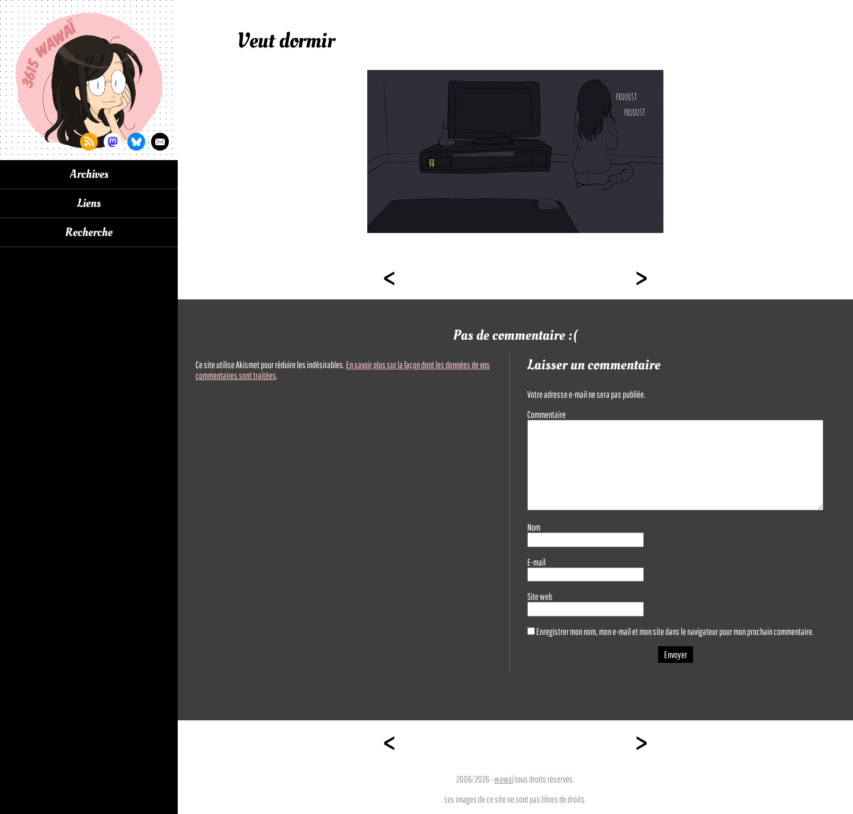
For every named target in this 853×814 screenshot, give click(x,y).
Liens (89, 203)
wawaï (504, 779)
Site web (539, 596)
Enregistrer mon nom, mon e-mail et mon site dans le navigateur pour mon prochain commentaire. (675, 631)
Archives (89, 174)
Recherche (89, 232)
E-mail (536, 562)
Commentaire (546, 414)
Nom (533, 527)
